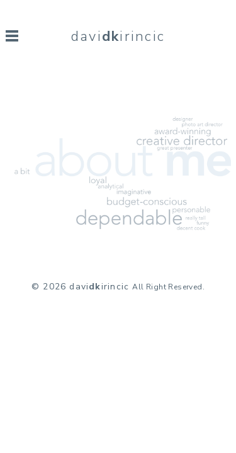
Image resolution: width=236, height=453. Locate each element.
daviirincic (118, 36)
